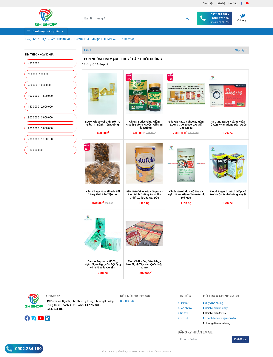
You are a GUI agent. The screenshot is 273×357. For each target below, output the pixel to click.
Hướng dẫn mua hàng (216, 323)
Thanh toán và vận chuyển (219, 318)
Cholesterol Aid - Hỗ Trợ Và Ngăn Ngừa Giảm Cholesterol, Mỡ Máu (186, 194)
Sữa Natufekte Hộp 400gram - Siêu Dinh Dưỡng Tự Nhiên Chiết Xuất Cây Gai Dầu (144, 194)
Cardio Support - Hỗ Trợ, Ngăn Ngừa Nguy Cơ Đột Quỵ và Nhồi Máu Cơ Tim (103, 264)
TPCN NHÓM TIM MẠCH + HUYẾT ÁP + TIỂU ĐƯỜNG (104, 39)
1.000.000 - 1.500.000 (40, 95)
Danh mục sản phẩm (46, 31)
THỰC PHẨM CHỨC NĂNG (55, 39)
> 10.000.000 (35, 150)
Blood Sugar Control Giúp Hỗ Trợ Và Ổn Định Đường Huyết (228, 193)
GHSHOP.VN (127, 301)
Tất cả (87, 50)
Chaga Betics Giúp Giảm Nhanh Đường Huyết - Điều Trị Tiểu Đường (144, 124)
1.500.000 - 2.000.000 (40, 106)
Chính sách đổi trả (214, 313)
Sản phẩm (185, 308)
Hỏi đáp (233, 3)
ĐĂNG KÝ (240, 339)
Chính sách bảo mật (215, 308)
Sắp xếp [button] (240, 50)
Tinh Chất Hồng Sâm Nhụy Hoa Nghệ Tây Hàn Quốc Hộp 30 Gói (144, 264)
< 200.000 (33, 63)
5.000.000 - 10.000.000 (40, 139)
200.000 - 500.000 (38, 74)
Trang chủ (30, 39)
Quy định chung (213, 303)
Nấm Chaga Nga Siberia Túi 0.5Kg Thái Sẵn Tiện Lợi (103, 193)
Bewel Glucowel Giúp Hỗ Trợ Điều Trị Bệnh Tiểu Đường (102, 123)
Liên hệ (221, 3)
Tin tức (183, 313)
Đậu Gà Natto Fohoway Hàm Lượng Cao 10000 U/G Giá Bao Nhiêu (186, 124)
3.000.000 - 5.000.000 (40, 128)
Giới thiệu (208, 3)
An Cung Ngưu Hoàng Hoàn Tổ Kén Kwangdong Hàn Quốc (227, 123)
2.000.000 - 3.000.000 (40, 117)
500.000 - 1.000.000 (39, 85)
